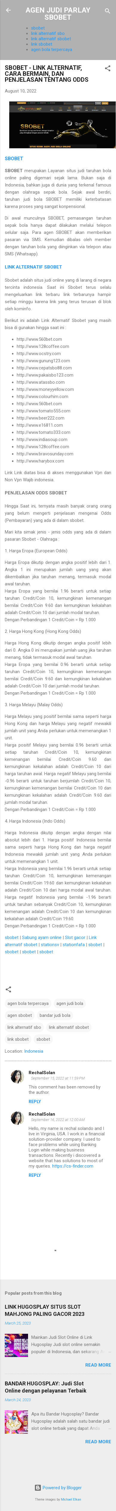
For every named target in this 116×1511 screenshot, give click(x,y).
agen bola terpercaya (51, 49)
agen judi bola (69, 1003)
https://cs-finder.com (72, 1166)
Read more (98, 1365)
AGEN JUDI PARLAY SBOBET (58, 13)
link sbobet (41, 44)
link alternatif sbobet (51, 38)
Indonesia (33, 1051)
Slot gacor (75, 937)
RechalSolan (42, 1072)
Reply (35, 1101)
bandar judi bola (55, 1015)
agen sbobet (19, 1015)
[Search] (107, 12)
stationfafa (74, 944)
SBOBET (14, 158)
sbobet (38, 28)
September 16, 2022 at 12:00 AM (58, 1119)
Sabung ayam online (41, 937)
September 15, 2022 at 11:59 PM (58, 1078)
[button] (107, 69)
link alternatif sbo (48, 33)
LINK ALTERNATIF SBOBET (33, 267)
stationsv (50, 944)
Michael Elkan (71, 1499)
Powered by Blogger (58, 1487)
